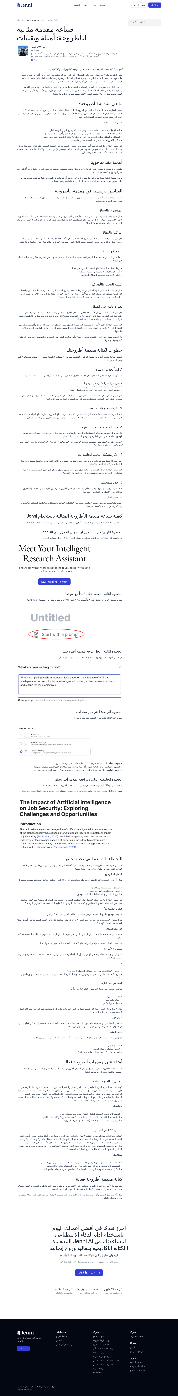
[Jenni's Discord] (159, 1387)
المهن (132, 1347)
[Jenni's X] (154, 1387)
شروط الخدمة (136, 1362)
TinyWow (97, 1372)
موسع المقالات (99, 1352)
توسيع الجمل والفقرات (102, 1356)
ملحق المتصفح (99, 1336)
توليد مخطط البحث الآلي (103, 1348)
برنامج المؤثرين (136, 1351)
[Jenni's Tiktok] (149, 1387)
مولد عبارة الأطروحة (101, 1340)
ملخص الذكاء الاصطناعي (103, 1364)
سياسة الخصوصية (137, 1366)
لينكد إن (34, 59)
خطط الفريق (61, 1336)
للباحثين (59, 1340)
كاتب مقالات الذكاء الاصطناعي (106, 1360)
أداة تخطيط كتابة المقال (88, 319)
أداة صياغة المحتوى (101, 1344)
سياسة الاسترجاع (137, 1370)
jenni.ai (104, 538)
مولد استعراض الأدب (64, 1344)
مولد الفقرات (98, 1368)
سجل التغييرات (136, 1336)
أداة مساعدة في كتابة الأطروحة (83, 1194)
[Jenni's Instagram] (139, 1387)
